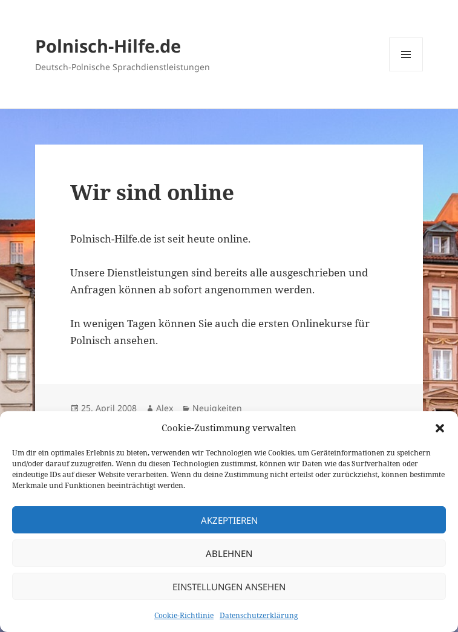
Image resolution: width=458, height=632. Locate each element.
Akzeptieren (229, 520)
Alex (164, 408)
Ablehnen (229, 553)
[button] (440, 428)
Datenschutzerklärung (259, 615)
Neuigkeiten (217, 408)
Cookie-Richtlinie (184, 615)
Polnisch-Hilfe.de (108, 45)
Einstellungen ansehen (229, 587)
